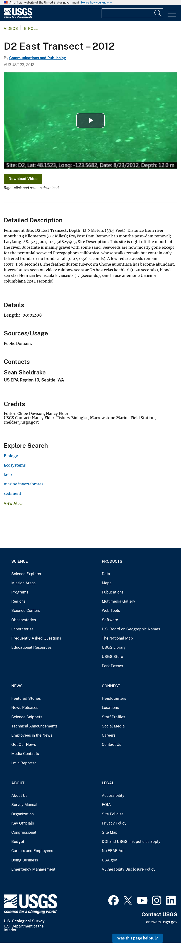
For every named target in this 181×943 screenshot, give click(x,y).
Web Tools (111, 610)
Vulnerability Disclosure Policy (129, 869)
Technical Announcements (34, 726)
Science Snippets (26, 717)
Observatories (23, 620)
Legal (108, 783)
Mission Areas (23, 583)
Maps (106, 583)
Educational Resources (31, 647)
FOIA (106, 804)
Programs (19, 592)
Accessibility (113, 795)
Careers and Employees (32, 851)
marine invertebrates (23, 484)
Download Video (22, 179)
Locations (110, 707)
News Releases (24, 707)
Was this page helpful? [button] (137, 938)
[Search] (158, 13)
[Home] (18, 17)
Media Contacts (25, 753)
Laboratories (22, 629)
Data (106, 574)
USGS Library (114, 647)
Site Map (110, 832)
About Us (19, 795)
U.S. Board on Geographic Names (131, 629)
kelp (8, 474)
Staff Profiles (113, 717)
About (18, 783)
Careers (108, 735)
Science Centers (25, 610)
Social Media (113, 726)
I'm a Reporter (23, 763)
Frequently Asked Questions (36, 638)
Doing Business (24, 860)
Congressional (23, 832)
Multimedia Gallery (118, 601)
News (17, 686)
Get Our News (23, 744)
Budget (17, 841)
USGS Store (112, 656)
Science (19, 561)
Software (110, 620)
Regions (18, 601)
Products (112, 561)
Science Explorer (26, 574)
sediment (12, 493)
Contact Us (111, 744)
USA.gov (109, 860)
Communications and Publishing (37, 58)
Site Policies (112, 814)
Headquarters (114, 698)
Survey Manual (24, 804)
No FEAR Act (113, 851)
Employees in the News (31, 735)
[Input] (132, 13)
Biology (11, 455)
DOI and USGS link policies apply (131, 841)
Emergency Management (33, 869)
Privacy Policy (114, 823)
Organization (22, 814)
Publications (112, 592)
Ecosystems (15, 465)
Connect (111, 686)
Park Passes (112, 666)
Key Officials (22, 823)
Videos (11, 28)
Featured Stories (26, 698)
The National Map (117, 638)
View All (13, 503)
